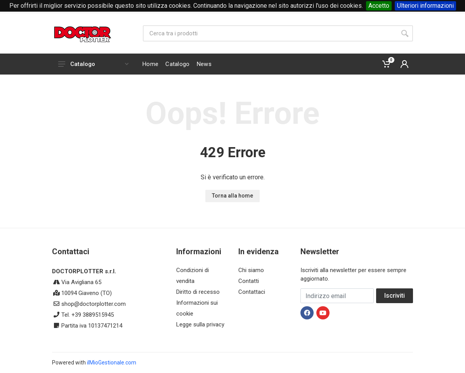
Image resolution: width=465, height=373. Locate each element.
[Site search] (270, 33)
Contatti (248, 281)
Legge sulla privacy (200, 324)
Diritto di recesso (198, 291)
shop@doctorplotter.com (93, 303)
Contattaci (251, 291)
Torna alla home (232, 196)
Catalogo (93, 64)
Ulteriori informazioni (425, 5)
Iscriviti (394, 295)
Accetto (378, 5)
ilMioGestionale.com (111, 362)
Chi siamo (251, 270)
